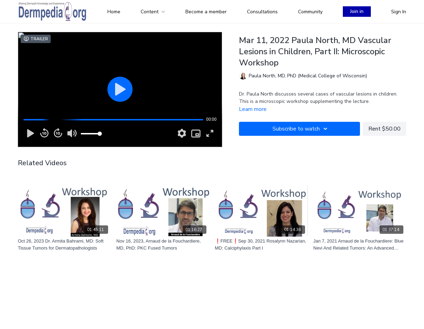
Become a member (206, 11)
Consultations (262, 11)
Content (153, 11)
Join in (356, 11)
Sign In (398, 11)
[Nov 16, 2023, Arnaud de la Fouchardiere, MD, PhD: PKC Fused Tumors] (163, 244)
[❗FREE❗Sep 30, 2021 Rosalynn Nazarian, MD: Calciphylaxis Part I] (261, 244)
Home (113, 11)
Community (310, 11)
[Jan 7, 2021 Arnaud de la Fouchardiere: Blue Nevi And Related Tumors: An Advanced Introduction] (360, 244)
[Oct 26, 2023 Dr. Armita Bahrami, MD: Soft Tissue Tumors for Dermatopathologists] (64, 244)
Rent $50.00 (384, 129)
